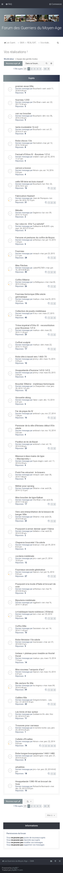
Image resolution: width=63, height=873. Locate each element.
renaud (36, 253)
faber (35, 400)
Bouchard (37, 89)
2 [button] (31, 69)
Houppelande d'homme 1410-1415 (32, 370)
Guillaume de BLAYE (41, 226)
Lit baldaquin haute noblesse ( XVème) (34, 611)
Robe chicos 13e (23, 140)
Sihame (36, 488)
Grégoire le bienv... (40, 700)
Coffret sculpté (22, 342)
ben (34, 614)
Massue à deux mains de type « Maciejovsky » (29, 457)
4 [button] (37, 69)
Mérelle (19, 210)
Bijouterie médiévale (25, 600)
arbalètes (20, 767)
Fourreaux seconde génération (30, 569)
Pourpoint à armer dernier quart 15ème (34, 528)
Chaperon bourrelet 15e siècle (30, 542)
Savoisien (37, 628)
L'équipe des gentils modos (26, 59)
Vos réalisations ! (16, 52)
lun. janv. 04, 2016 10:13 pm (34, 199)
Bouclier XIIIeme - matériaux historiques (34, 384)
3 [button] (34, 69)
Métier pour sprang (24, 486)
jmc (34, 558)
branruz (36, 545)
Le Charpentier (39, 386)
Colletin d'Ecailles (24, 739)
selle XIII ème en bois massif (29, 181)
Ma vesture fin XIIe (24, 683)
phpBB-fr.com (17, 870)
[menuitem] (9, 4)
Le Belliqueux (38, 282)
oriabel (36, 157)
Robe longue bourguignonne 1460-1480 (35, 753)
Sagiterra (37, 213)
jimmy (35, 359)
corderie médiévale (24, 556)
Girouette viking (23, 397)
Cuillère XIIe (21, 697)
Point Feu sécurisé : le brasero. (30, 472)
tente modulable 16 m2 (26, 127)
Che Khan (37, 102)
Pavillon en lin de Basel (26, 441)
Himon (35, 170)
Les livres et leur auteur (26, 712)
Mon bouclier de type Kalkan (29, 497)
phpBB (15, 868)
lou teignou (37, 685)
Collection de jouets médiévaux (30, 311)
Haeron (36, 572)
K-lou (35, 313)
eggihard (36, 603)
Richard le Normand (41, 786)
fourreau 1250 (22, 100)
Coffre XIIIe (20, 626)
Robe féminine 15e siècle (27, 639)
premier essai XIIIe (24, 86)
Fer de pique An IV (24, 411)
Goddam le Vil (38, 714)
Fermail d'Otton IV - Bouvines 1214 (32, 154)
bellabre (36, 531)
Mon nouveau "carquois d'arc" (30, 669)
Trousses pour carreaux (27, 725)
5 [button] (40, 69)
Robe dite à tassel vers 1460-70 (31, 356)
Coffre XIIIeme (22, 279)
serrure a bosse (23, 168)
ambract (36, 413)
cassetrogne (38, 756)
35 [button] (45, 69)
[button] (25, 69)
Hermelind (37, 143)
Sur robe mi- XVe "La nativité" (29, 224)
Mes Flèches (21, 265)
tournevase (37, 642)
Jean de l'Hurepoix (40, 198)
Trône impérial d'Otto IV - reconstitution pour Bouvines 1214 (34, 326)
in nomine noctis (39, 728)
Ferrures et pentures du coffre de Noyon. (35, 237)
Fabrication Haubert (25, 196)
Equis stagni (38, 461)
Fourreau (19, 251)
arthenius (37, 240)
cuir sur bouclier (23, 113)
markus (36, 299)
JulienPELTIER (39, 268)
